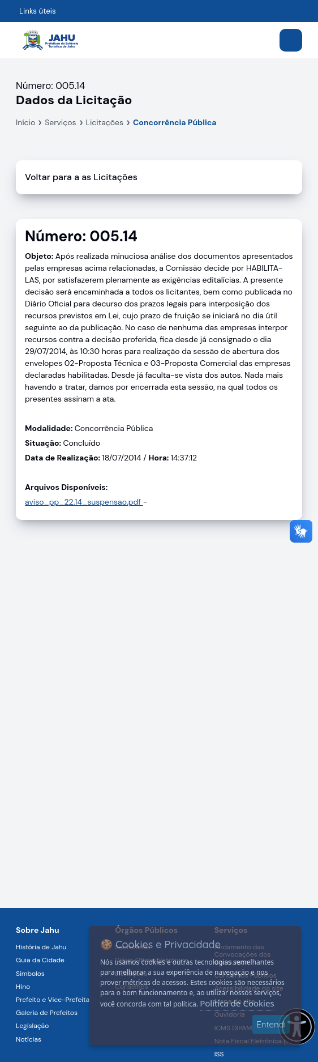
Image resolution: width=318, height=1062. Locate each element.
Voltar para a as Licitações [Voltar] (81, 177)
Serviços (60, 122)
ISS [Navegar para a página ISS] (219, 1054)
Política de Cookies (237, 1003)
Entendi (271, 1024)
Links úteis (37, 11)
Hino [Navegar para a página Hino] (23, 986)
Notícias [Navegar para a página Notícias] (28, 1039)
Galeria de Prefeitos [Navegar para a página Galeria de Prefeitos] (47, 1012)
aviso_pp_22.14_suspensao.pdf (84, 502)
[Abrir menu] (291, 40)
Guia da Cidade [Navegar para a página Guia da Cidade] (40, 960)
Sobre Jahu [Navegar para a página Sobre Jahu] (37, 930)
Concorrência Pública (174, 122)
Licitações (105, 122)
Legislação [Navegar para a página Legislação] (32, 1025)
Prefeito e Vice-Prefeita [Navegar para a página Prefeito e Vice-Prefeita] (52, 999)
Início (25, 122)
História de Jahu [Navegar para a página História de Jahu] (41, 947)
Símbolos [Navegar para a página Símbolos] (30, 973)
